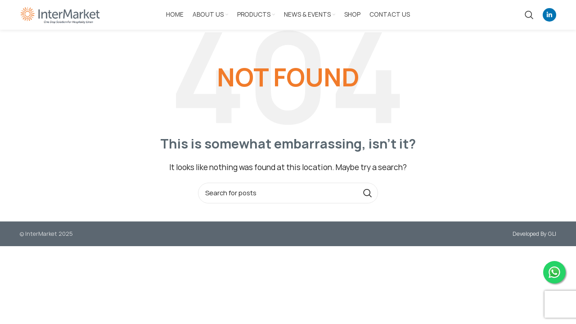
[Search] (529, 15)
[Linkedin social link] (549, 15)
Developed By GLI (534, 234)
